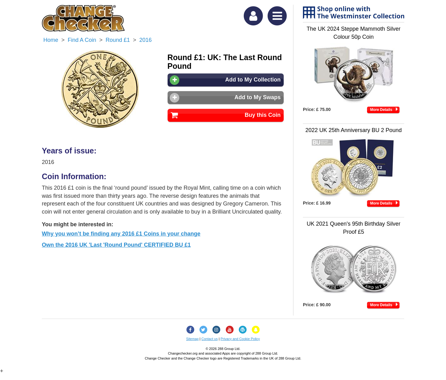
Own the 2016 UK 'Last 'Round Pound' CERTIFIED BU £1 (116, 245)
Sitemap (192, 339)
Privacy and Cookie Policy (240, 339)
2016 (145, 40)
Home (50, 40)
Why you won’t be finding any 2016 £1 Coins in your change (121, 234)
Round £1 (118, 40)
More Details (381, 110)
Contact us (209, 339)
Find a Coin (82, 40)
